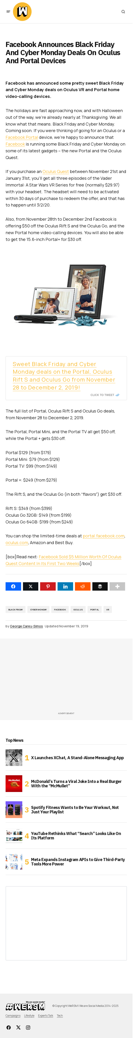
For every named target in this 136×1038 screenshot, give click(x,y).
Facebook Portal (22, 137)
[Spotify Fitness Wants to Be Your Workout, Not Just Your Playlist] (14, 809)
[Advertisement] (71, 676)
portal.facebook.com (103, 536)
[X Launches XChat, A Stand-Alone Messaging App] (14, 757)
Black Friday (15, 609)
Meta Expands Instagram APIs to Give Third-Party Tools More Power (78, 862)
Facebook (15, 144)
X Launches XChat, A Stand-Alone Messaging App (77, 757)
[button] (8, 11)
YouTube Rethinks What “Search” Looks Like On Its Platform (76, 836)
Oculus (78, 609)
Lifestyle (29, 1016)
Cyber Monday (38, 609)
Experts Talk (45, 1016)
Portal (94, 609)
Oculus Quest (55, 171)
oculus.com (17, 542)
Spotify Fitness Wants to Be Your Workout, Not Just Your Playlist (75, 810)
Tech (60, 1016)
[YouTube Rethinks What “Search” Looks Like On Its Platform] (14, 835)
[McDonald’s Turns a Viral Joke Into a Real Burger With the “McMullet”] (14, 783)
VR (107, 609)
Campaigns (13, 1016)
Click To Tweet (102, 395)
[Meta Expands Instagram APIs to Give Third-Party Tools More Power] (14, 861)
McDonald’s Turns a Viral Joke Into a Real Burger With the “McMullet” (76, 784)
